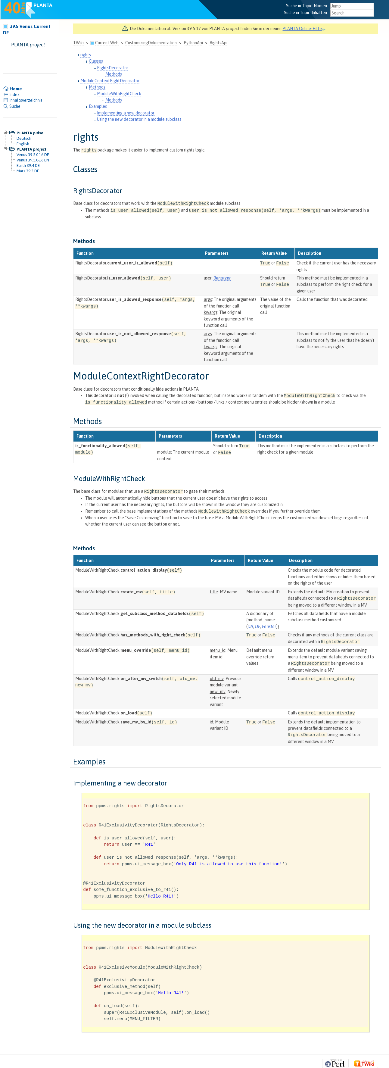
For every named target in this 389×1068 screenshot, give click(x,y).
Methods (113, 74)
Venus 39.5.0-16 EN (33, 160)
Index (11, 94)
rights (85, 54)
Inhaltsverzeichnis (22, 100)
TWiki (78, 42)
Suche (11, 106)
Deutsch (24, 138)
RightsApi (218, 42)
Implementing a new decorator (125, 113)
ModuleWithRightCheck (119, 93)
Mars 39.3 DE (28, 170)
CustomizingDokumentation (151, 42)
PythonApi (193, 42)
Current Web (107, 42)
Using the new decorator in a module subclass (139, 119)
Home (12, 88)
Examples (98, 106)
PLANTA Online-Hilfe (304, 28)
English (23, 143)
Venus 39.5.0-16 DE (33, 154)
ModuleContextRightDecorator (109, 80)
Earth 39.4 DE (28, 165)
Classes (96, 61)
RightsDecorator (112, 67)
